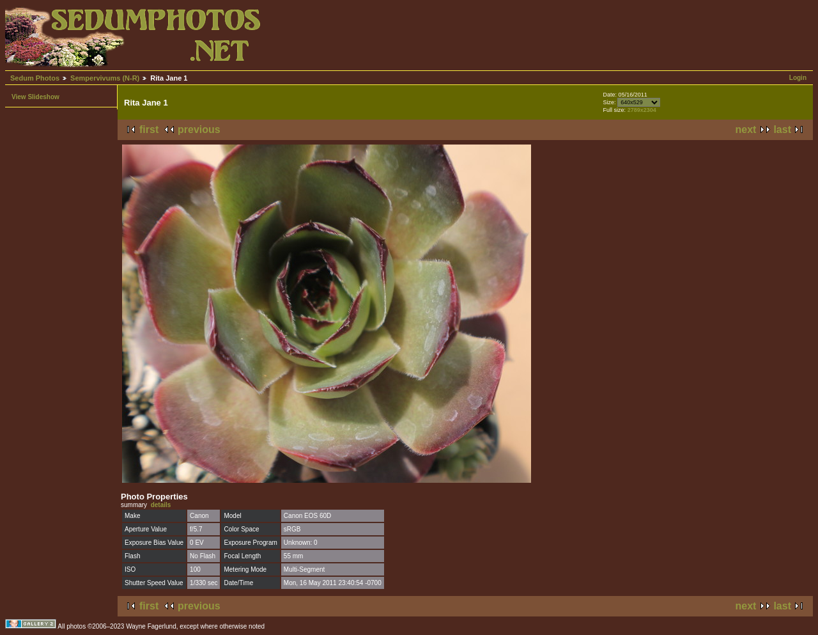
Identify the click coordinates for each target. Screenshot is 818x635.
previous (199, 129)
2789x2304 (642, 110)
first (148, 129)
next (746, 129)
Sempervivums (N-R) (104, 78)
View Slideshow (35, 96)
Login (797, 77)
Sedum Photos (34, 78)
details (161, 504)
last (782, 129)
